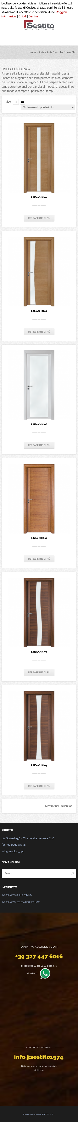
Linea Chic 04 (39, 311)
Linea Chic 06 (39, 424)
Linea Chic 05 (39, 765)
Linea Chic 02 (39, 197)
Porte (41, 52)
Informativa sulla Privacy (17, 895)
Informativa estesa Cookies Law (20, 902)
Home (33, 52)
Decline (33, 16)
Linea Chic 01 (39, 538)
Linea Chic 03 (39, 651)
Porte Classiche (55, 52)
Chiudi (22, 16)
